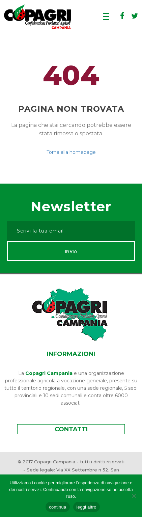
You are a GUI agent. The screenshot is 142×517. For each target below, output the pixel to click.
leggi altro (86, 507)
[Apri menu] (106, 17)
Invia (71, 251)
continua (57, 507)
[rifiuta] (133, 495)
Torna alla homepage (71, 152)
